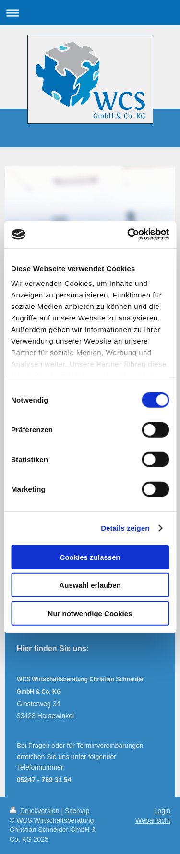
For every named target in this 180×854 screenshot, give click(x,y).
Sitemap (77, 811)
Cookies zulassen (90, 557)
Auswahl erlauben (89, 585)
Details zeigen (125, 528)
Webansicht (152, 820)
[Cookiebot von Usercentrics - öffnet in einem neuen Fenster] (128, 234)
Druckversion (35, 811)
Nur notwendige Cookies (90, 613)
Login (162, 811)
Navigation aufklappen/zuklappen (90, 12)
